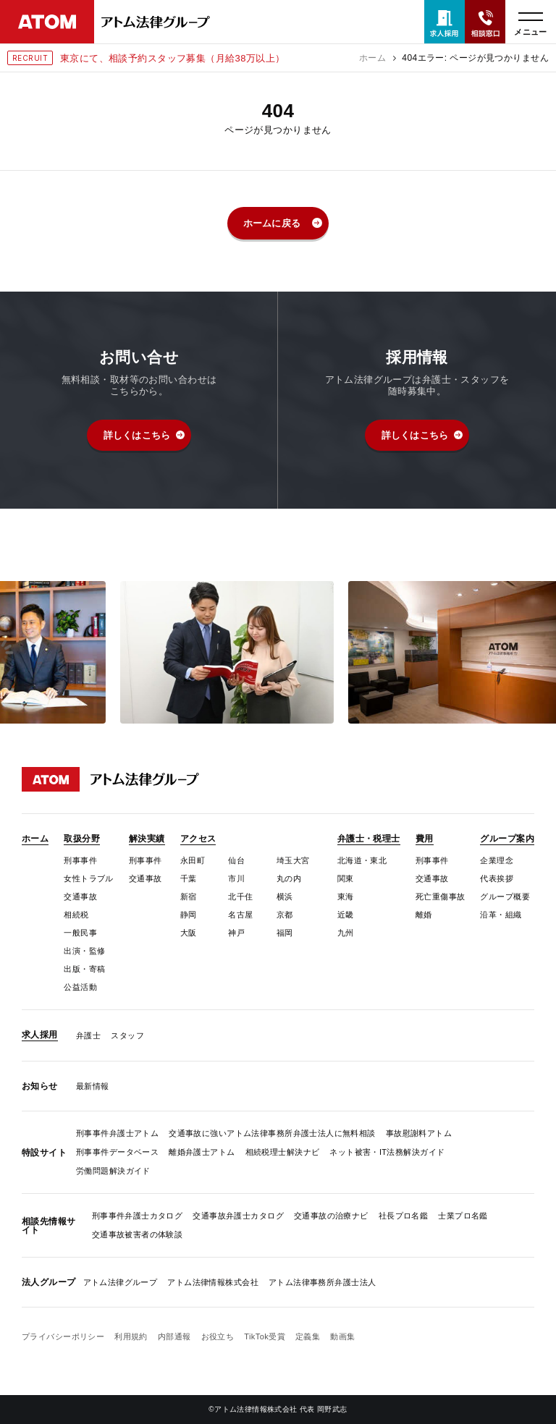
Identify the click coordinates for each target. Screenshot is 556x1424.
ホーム (372, 58)
